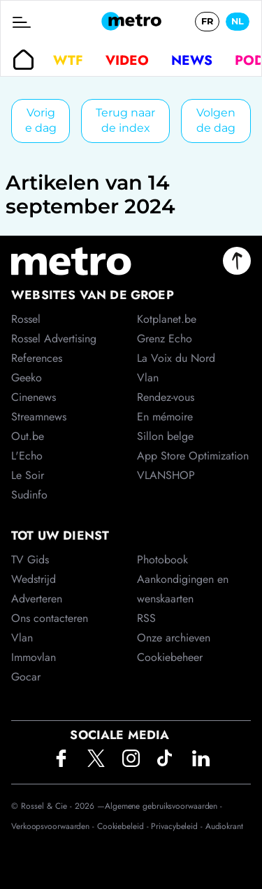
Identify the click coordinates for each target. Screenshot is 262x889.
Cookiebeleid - (124, 826)
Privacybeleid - (178, 826)
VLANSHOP (166, 475)
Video (127, 60)
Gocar (26, 677)
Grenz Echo (164, 338)
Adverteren (36, 599)
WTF (68, 60)
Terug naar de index (125, 120)
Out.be (27, 436)
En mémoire (165, 417)
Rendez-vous (165, 397)
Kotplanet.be (166, 319)
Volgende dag (215, 120)
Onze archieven (173, 638)
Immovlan (33, 657)
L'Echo (27, 456)
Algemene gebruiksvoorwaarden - (163, 806)
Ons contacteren (49, 618)
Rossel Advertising (53, 338)
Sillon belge (165, 436)
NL (237, 21)
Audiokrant (224, 826)
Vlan (22, 638)
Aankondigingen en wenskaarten (182, 589)
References (36, 358)
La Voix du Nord (176, 358)
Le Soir (27, 475)
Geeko (26, 378)
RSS (146, 618)
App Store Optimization (193, 456)
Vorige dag (41, 120)
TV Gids (30, 560)
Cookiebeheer (170, 657)
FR (207, 21)
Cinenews (33, 397)
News (191, 60)
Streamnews (38, 417)
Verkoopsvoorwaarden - (54, 826)
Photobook (162, 560)
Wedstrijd (33, 579)
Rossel (26, 319)
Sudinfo (29, 495)
